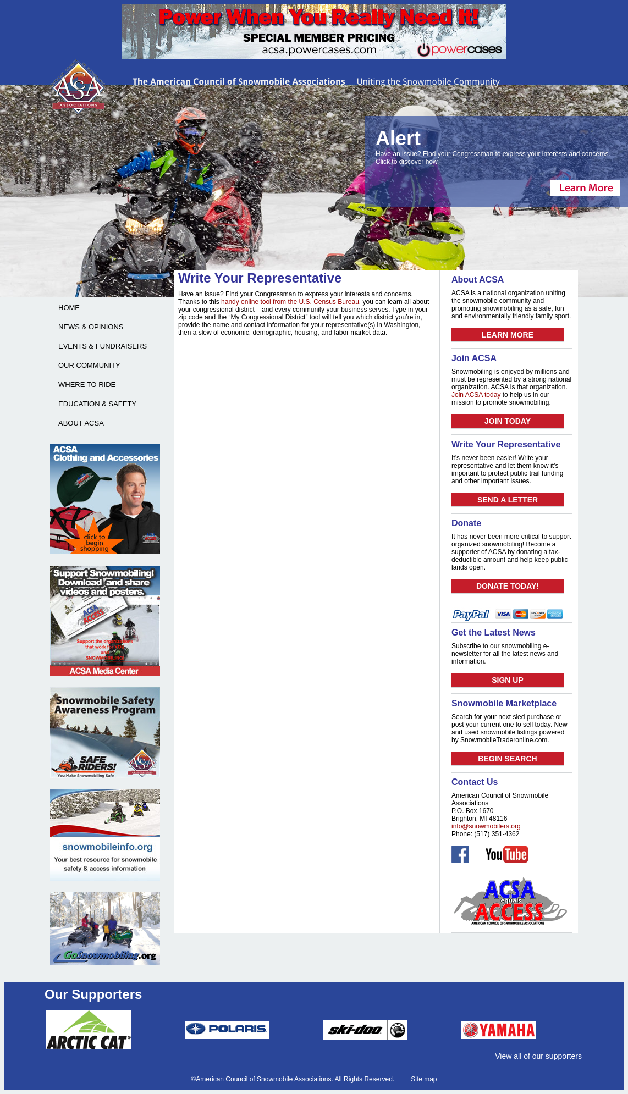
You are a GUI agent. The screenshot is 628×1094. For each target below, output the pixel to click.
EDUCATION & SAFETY (97, 404)
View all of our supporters (538, 1056)
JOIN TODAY (507, 421)
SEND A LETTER (507, 499)
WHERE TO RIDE (86, 384)
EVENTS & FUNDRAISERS (102, 346)
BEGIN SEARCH (507, 758)
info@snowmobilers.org (486, 826)
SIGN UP (508, 680)
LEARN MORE (507, 334)
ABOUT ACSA (81, 423)
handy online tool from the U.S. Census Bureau (290, 302)
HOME (69, 307)
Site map (424, 1079)
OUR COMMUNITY (89, 365)
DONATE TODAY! (507, 586)
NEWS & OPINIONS (90, 327)
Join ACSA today (475, 395)
